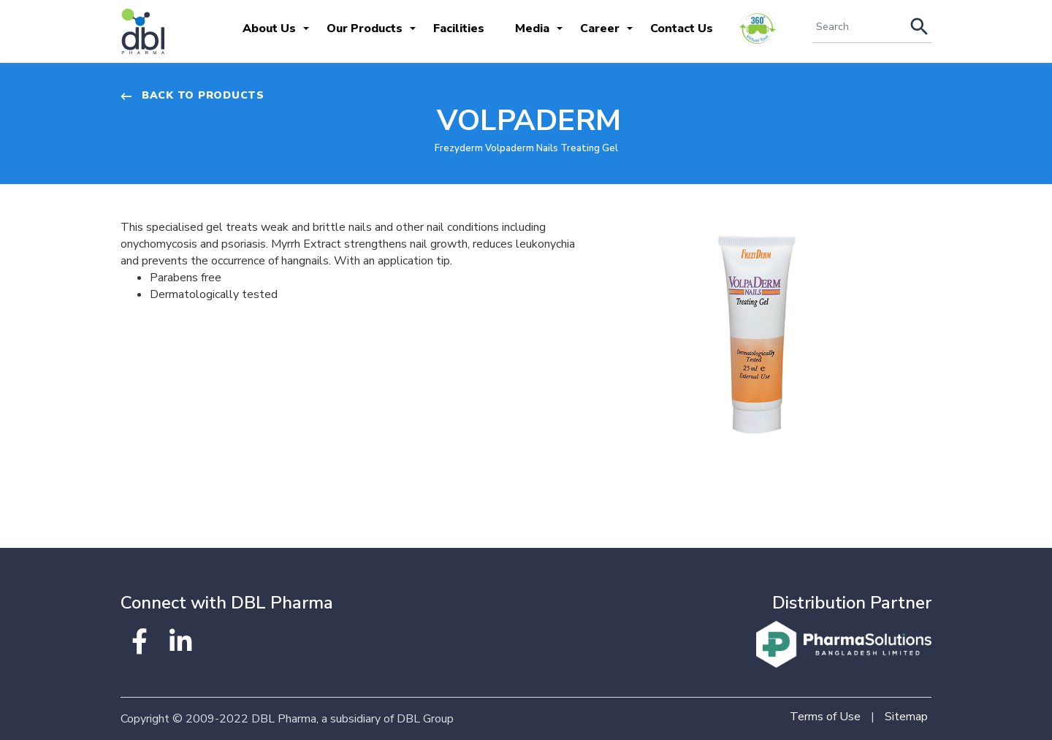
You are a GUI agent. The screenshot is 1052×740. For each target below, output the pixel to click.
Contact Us (681, 28)
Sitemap (906, 717)
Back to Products (192, 95)
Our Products (365, 28)
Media (532, 28)
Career (600, 28)
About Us (269, 28)
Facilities (458, 28)
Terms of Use (825, 717)
